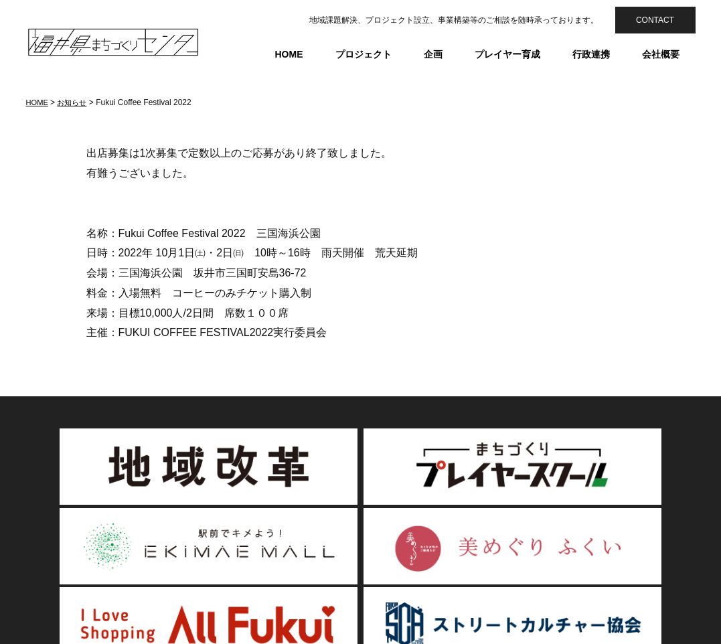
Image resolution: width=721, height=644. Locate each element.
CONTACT (655, 20)
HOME (289, 54)
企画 (433, 54)
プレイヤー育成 (507, 54)
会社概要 (660, 54)
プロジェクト (363, 54)
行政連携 (591, 54)
